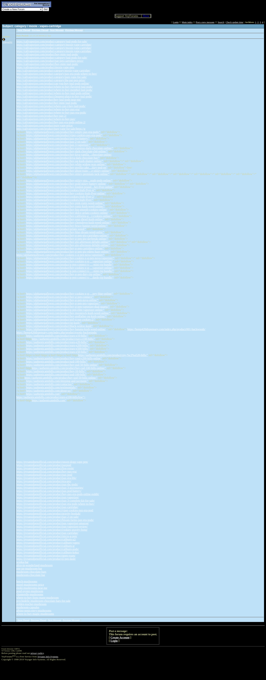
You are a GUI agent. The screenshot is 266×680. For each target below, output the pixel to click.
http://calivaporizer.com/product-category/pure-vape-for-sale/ (51, 77)
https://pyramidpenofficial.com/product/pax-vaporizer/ (47, 497)
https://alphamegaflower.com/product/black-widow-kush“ (59, 326)
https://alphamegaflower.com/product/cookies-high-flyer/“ (59, 199)
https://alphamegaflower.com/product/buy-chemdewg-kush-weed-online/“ (68, 222)
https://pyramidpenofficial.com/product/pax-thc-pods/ (47, 484)
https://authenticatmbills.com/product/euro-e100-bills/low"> (50, 397)
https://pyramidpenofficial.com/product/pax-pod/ (44, 474)
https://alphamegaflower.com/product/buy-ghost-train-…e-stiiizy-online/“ (68, 170)
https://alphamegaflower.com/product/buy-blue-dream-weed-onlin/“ (65, 232)
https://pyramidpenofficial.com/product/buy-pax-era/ (46, 471)
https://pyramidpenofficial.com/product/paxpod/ (43, 465)
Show (146, 15)
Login (176, 22)
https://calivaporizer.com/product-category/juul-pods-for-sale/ (51, 41)
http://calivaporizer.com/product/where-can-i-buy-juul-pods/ (50, 106)
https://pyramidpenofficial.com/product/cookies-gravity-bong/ (51, 529)
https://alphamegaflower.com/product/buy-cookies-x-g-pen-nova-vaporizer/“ (60, 254)
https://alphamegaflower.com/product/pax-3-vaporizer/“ (58, 144)
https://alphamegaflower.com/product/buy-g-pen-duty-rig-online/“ (64, 274)
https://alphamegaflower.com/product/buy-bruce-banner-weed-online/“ (66, 225)
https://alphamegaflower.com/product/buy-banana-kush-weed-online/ (66, 329)
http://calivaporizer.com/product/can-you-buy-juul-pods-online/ (52, 83)
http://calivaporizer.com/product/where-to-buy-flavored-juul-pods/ (54, 86)
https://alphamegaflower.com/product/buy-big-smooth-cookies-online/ (66, 209)
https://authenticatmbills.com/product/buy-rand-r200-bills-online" (64, 358)
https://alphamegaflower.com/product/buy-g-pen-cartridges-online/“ (65, 248)
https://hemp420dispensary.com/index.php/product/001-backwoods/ (166, 329)
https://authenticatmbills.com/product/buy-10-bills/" (56, 371)
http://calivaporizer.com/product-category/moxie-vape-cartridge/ (53, 70)
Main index (187, 22)
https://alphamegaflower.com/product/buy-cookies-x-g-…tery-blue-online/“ (69, 293)
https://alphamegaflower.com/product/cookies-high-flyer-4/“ (61, 190)
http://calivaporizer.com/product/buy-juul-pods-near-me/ (48, 99)
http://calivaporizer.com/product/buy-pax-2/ (41, 115)
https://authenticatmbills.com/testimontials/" (51, 387)
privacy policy (37, 653)
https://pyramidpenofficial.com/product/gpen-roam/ (45, 555)
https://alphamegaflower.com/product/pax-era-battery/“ (57, 138)
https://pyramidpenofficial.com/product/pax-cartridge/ (47, 507)
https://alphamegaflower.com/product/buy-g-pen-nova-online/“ (62, 300)
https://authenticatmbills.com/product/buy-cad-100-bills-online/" (69, 368)
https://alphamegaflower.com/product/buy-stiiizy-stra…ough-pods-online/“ (69, 180)
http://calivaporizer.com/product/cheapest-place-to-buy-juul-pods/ (54, 96)
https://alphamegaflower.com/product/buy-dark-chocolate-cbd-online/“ (67, 151)
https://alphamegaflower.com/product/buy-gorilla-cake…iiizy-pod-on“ (66, 167)
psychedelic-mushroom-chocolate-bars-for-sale (43, 600)
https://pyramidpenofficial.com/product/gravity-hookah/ (48, 513)
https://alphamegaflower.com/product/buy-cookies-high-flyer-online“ (66, 193)
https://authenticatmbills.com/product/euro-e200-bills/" (57, 345)
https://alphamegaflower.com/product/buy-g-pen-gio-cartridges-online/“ (67, 235)
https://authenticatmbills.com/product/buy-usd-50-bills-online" (62, 364)
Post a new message (205, 22)
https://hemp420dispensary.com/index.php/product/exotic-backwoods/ (56, 332)
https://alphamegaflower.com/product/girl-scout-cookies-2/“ (60, 319)
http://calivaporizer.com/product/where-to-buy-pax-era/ (48, 109)
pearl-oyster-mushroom (29, 591)
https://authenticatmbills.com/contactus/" (49, 384)
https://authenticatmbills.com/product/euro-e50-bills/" (57, 351)
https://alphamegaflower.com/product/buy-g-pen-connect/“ (60, 296)
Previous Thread (38, 620)
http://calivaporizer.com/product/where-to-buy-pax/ (45, 119)
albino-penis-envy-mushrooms (33, 610)
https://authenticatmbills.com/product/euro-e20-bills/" (57, 342)
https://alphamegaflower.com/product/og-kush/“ (53, 322)
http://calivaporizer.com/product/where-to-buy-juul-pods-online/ (53, 93)
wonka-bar (22, 562)
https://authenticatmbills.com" (43, 393)
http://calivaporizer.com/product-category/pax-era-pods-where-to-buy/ (56, 73)
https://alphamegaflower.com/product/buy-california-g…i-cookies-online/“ (69, 216)
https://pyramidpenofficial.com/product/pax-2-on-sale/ (47, 516)
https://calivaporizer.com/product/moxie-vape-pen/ (45, 67)
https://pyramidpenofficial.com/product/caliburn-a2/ (46, 539)
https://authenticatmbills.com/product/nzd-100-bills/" (56, 361)
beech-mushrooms (26, 581)
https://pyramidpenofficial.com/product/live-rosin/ (45, 468)
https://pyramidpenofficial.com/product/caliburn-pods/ (47, 549)
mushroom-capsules (27, 607)
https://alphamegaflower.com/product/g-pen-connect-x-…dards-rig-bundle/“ (70, 277)
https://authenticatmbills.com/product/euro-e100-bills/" (63, 338)
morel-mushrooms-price (30, 584)
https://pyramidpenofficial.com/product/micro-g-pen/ (46, 536)
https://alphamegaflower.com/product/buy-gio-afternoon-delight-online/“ (68, 241)
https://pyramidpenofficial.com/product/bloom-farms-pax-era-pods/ (55, 520)
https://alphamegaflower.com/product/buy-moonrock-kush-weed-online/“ (68, 313)
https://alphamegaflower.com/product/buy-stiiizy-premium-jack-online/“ (67, 174)
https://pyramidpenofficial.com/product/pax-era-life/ (46, 478)
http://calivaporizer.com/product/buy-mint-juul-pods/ (46, 102)
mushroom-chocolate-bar (30, 575)
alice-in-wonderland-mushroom (34, 565)
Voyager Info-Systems (47, 656)
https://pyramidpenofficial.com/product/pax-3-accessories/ (49, 487)
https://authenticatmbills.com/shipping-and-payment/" (57, 380)
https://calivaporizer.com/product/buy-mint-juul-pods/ (47, 54)
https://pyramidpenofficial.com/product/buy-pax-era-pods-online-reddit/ (57, 494)
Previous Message (71, 620)
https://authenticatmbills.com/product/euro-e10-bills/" (57, 335)
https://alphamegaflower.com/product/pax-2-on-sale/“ (57, 141)
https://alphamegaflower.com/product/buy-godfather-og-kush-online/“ (66, 316)
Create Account (119, 637)
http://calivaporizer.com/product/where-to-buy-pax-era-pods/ (51, 112)
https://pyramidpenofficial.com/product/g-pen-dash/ (46, 558)
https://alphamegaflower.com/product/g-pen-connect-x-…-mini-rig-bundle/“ (70, 271)
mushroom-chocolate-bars (31, 571)
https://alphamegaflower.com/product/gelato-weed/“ (56, 228)
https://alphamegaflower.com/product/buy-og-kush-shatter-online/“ (64, 161)
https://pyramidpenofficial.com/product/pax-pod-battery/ (48, 490)
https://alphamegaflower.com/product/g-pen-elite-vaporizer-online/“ (65, 309)
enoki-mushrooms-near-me (31, 587)
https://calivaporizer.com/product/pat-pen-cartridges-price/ (50, 60)
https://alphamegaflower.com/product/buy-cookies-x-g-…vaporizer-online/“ (70, 267)
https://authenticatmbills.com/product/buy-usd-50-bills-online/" (60, 377)
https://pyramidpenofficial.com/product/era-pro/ (43, 481)
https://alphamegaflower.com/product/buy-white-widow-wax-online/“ (66, 164)
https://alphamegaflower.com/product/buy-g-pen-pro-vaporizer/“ (63, 303)
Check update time (234, 22)
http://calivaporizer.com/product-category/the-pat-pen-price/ (50, 80)
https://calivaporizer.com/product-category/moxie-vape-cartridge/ (53, 44)
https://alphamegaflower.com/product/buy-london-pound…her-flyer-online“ (70, 186)
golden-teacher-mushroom (31, 604)
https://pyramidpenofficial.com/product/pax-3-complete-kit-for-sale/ (55, 500)
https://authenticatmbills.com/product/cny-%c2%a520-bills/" (113, 355)
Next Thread (23, 620)
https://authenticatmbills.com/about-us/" (49, 390)
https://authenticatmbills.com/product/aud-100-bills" (56, 374)
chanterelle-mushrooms (29, 594)
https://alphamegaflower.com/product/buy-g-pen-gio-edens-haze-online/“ (68, 251)
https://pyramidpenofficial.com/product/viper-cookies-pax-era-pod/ (54, 510)
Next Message (54, 620)
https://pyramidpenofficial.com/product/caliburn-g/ (45, 545)
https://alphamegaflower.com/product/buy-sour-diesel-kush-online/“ (65, 219)
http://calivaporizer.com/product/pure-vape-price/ (44, 125)
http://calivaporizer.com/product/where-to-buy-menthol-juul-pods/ (54, 89)
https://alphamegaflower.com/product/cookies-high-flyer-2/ (60, 196)
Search (221, 22)
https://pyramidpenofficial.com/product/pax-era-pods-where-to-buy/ (55, 503)
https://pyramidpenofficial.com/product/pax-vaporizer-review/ (52, 526)
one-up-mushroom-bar (29, 568)
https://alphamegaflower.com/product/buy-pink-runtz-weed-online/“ (65, 203)
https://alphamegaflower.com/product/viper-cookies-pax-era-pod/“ (64, 135)
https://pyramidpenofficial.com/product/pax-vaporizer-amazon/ (52, 523)
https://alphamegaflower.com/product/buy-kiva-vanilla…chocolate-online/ (69, 154)
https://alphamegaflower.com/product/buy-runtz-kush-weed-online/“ (65, 206)
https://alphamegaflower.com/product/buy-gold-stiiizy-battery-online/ (66, 183)
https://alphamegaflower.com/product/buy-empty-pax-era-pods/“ (63, 131)
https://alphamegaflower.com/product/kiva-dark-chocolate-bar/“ (63, 157)
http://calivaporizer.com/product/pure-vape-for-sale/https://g (50, 128)
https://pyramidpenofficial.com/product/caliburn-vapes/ (48, 542)
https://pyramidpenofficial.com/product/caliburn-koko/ (47, 552)
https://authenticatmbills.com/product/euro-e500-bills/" (57, 348)
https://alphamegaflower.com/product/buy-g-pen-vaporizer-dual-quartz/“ (68, 306)
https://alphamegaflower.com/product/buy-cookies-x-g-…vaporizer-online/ (69, 261)
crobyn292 (7, 42)
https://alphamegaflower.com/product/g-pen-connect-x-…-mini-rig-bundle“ (69, 264)
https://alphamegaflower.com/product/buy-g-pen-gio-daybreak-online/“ (67, 238)
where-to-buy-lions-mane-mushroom (37, 597)
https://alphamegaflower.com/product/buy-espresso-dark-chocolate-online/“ (69, 148)
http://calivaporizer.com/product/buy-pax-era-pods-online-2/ (50, 122)
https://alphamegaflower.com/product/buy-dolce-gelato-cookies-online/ (67, 212)
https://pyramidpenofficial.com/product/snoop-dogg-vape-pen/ (52, 461)
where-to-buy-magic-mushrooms (35, 613)
